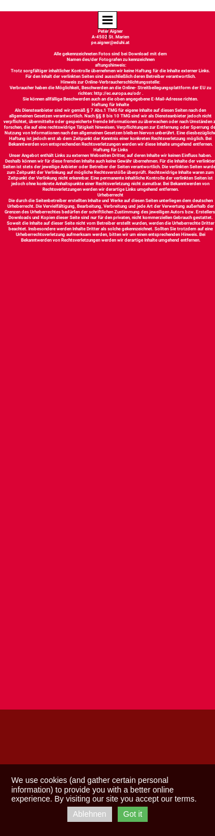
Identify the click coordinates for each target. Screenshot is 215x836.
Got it (132, 814)
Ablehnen (89, 814)
